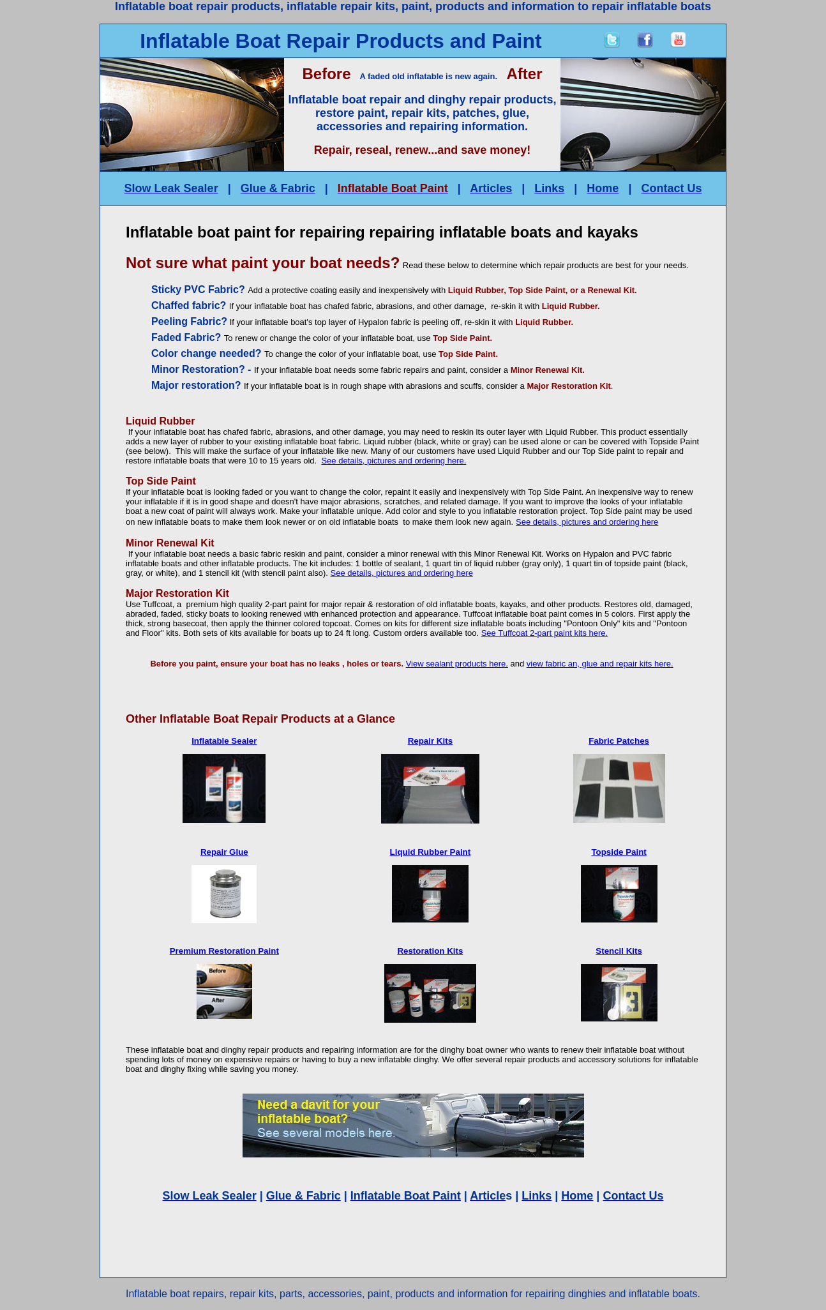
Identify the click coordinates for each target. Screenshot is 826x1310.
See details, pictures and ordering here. (393, 460)
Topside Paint (618, 852)
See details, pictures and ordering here (587, 522)
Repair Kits (430, 741)
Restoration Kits (430, 951)
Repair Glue (224, 852)
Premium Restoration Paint (224, 951)
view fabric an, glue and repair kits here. (600, 663)
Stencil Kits (619, 951)
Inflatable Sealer (224, 741)
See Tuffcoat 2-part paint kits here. (544, 633)
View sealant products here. (457, 663)
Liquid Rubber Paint (430, 852)
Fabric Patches (619, 741)
